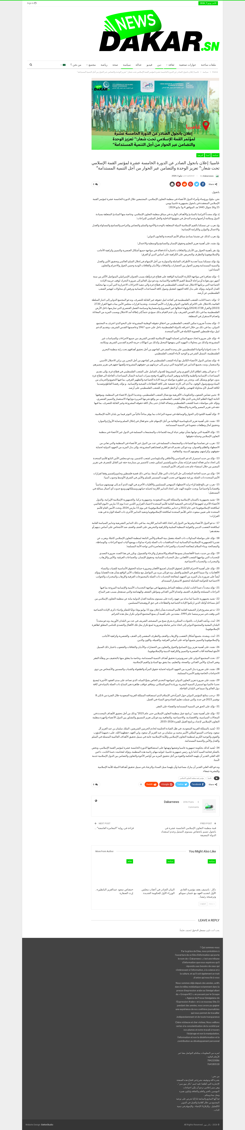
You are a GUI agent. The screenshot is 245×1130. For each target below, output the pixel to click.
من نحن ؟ (75, 64)
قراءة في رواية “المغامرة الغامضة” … (114, 828)
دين (159, 64)
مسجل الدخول (198, 930)
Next (203, 904)
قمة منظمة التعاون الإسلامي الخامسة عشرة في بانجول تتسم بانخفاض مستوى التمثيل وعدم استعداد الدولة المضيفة (188, 832)
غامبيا (209, 778)
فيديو (149, 64)
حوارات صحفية (187, 64)
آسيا (208, 155)
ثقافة (171, 64)
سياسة (127, 64)
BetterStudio (47, 1125)
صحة (115, 64)
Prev (212, 904)
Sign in (31, 3)
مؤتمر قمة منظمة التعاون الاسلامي (192, 778)
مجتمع (92, 64)
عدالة (139, 64)
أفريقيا (200, 155)
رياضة (104, 64)
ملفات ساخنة (208, 64)
